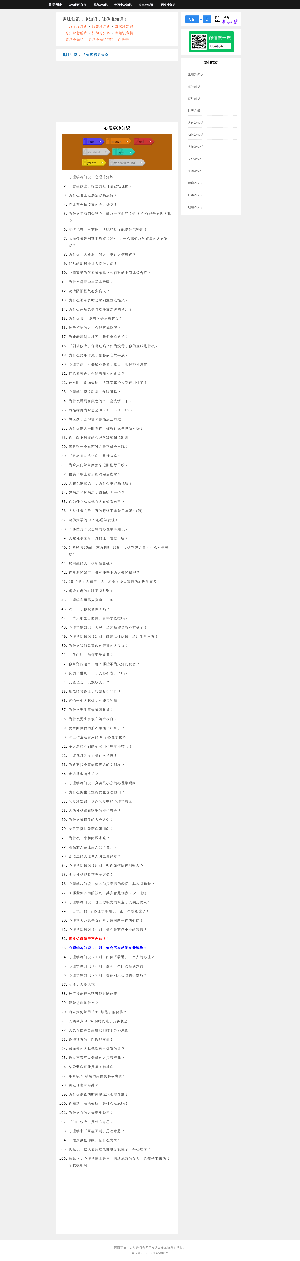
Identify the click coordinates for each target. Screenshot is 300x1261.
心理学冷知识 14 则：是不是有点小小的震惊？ (108, 929)
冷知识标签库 (78, 4)
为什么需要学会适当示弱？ (91, 282)
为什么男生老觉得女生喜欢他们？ (97, 792)
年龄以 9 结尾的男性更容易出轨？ (97, 1076)
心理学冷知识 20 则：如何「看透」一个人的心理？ (112, 957)
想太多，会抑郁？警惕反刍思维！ (97, 419)
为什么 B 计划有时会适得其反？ (96, 318)
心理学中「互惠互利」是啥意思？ (97, 1131)
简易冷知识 (74, 39)
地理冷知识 (196, 207)
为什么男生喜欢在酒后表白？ (93, 719)
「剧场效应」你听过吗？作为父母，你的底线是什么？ (114, 346)
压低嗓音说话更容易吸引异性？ (95, 691)
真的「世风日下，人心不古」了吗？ (99, 673)
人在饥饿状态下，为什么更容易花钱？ (100, 483)
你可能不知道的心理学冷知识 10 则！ (100, 437)
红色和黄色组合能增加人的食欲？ (97, 373)
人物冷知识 (196, 146)
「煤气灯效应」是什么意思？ (93, 755)
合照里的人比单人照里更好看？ (95, 856)
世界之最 (194, 110)
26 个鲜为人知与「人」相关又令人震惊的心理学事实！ (115, 581)
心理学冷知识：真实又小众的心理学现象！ (104, 783)
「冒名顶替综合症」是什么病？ (95, 456)
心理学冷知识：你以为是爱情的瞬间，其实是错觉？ (112, 884)
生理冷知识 (196, 74)
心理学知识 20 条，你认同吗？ (95, 392)
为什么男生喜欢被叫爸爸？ (91, 710)
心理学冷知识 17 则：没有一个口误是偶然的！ (108, 966)
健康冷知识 (196, 183)
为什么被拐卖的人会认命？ (91, 819)
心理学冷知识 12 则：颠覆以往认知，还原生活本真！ (114, 636)
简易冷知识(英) (101, 39)
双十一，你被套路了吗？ (89, 609)
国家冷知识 (100, 4)
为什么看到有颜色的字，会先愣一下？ (100, 401)
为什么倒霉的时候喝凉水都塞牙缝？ (99, 1094)
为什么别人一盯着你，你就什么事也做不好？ (106, 428)
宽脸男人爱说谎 (82, 984)
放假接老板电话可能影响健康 (93, 993)
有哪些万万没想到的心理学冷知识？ (99, 529)
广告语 (123, 39)
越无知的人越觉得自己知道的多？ (97, 1048)
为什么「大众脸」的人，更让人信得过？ (102, 254)
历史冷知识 (168, 4)
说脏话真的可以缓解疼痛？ (91, 1039)
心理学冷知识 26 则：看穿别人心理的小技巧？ (108, 975)
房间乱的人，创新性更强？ (91, 563)
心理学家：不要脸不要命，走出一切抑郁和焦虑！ (110, 364)
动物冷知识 (196, 134)
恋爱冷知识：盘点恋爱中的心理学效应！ (102, 801)
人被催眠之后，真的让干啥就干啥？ (99, 538)
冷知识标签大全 (95, 55)
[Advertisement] (117, 93)
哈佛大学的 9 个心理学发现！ (94, 520)
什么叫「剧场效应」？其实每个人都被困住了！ (108, 382)
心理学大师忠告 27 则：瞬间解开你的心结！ (106, 920)
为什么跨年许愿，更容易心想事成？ (99, 355)
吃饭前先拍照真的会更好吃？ (93, 204)
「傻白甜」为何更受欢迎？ (91, 655)
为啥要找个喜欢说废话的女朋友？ (97, 765)
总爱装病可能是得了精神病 (91, 1067)
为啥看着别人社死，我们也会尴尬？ (99, 337)
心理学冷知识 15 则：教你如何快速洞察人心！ (108, 865)
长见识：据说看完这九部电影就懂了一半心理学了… (112, 1149)
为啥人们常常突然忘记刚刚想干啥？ (99, 465)
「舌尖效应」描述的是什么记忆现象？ (100, 186)
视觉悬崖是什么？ (84, 1003)
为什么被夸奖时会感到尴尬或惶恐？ (99, 300)
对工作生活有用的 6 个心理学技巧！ (99, 737)
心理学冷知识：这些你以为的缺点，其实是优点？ (110, 902)
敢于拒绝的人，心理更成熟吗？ (95, 327)
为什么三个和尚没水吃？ (89, 838)
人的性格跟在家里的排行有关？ (95, 810)
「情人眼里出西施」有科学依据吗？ (99, 618)
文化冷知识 (196, 158)
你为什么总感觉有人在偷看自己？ (97, 501)
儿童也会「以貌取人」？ (89, 682)
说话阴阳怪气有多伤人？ (89, 291)
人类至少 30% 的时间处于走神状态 (98, 1021)
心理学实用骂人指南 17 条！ (93, 600)
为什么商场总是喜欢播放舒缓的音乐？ (100, 309)
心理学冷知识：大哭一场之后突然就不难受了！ (108, 627)
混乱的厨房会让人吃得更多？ (93, 263)
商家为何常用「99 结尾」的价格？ (98, 1012)
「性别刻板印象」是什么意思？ (95, 1140)
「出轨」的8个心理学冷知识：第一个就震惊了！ (109, 911)
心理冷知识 (104, 177)
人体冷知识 (196, 122)
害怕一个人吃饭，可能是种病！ (95, 700)
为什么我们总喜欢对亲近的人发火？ (99, 645)
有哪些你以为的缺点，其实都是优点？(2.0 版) (107, 893)
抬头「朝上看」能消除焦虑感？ (95, 474)
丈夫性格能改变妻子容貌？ (91, 874)
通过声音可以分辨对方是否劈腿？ (97, 1058)
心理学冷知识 (80, 177)
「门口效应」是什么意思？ (91, 1122)
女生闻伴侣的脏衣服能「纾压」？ (97, 728)
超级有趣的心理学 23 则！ (91, 591)
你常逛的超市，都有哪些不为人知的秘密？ (104, 572)
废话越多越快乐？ (84, 774)
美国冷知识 (196, 171)
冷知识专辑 (124, 33)
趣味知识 (55, 4)
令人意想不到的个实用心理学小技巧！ (100, 746)
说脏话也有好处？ (84, 1085)
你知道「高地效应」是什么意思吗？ (99, 1103)
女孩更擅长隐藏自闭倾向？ (91, 829)
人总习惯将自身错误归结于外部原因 (99, 1030)
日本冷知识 (196, 195)
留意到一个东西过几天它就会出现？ (99, 446)
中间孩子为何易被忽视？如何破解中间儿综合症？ (110, 273)
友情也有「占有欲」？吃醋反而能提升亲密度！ (108, 229)
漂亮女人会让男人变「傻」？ (93, 847)
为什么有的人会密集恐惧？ (91, 1112)
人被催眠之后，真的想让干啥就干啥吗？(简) (106, 511)
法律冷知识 (146, 4)
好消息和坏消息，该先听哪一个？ (97, 492)
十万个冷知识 (123, 4)
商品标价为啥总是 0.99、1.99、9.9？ (101, 410)
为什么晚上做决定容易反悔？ (93, 195)
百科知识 (194, 98)
